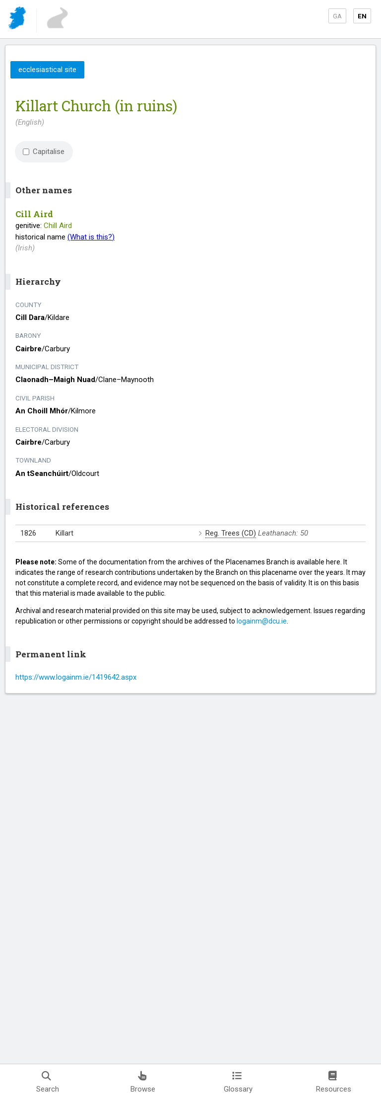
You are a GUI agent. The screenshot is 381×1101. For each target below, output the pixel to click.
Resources (333, 1082)
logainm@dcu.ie (262, 621)
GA (337, 16)
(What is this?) (91, 237)
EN (362, 16)
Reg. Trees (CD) (230, 533)
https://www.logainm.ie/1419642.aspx (75, 677)
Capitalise (43, 151)
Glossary (238, 1082)
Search (47, 1082)
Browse (142, 1082)
